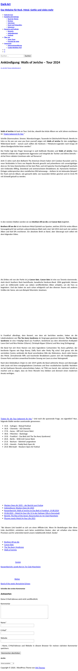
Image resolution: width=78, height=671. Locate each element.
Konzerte (11, 31)
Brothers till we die (11, 542)
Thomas (9, 68)
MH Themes (40, 668)
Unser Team (11, 39)
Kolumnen (11, 27)
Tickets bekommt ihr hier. (14, 134)
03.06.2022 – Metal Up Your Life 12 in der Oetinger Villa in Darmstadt (32, 513)
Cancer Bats (9, 544)
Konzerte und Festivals (11, 29)
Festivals (10, 35)
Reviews (10, 21)
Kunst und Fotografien (15, 25)
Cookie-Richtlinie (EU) (15, 48)
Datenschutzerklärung (15, 45)
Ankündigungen (13, 33)
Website (4, 638)
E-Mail (3, 630)
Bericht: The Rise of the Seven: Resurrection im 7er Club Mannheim (31, 516)
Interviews (11, 23)
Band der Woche (13, 19)
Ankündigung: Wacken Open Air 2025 (19, 508)
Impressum (7, 43)
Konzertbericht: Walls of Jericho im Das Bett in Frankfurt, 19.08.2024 (31, 510)
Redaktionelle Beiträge (11, 17)
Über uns (7, 37)
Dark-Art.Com (8, 15)
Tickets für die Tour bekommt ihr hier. (16, 419)
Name (3, 622)
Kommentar (5, 604)
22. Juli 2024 (4, 68)
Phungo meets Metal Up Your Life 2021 (19, 518)
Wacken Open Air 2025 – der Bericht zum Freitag (23, 505)
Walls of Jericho (10, 550)
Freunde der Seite (13, 41)
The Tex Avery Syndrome (14, 547)
